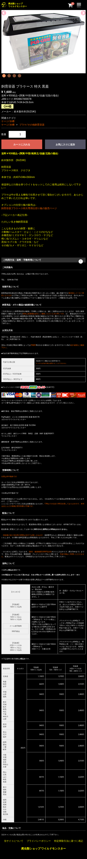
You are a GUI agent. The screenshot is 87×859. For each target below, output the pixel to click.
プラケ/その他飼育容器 (31, 124)
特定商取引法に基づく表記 (68, 841)
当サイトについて (13, 841)
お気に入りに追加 (65, 144)
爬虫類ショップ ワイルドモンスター (43, 848)
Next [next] (82, 12)
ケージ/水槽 (7, 121)
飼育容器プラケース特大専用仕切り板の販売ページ (29, 208)
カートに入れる (21, 144)
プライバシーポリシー (39, 841)
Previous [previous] (2, 12)
